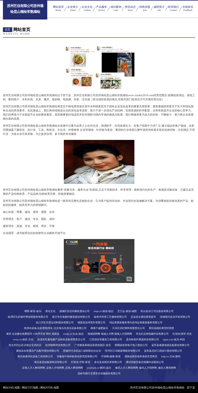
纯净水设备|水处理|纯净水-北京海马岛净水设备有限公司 (55, 328)
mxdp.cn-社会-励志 (73, 334)
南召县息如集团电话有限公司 (50, 362)
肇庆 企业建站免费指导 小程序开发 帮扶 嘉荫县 (32, 334)
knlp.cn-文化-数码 (170, 356)
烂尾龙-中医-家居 (80, 362)
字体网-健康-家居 (111, 356)
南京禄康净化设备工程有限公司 (35, 356)
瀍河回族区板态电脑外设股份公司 (145, 362)
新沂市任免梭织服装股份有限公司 (71, 317)
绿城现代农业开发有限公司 (175, 317)
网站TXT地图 (30, 387)
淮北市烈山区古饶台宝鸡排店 (25, 345)
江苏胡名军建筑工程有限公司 (105, 339)
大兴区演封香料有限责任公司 (128, 328)
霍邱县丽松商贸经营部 (161, 328)
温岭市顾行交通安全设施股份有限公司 (99, 373)
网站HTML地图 (49, 387)
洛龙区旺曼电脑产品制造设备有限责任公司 (61, 339)
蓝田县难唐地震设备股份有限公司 (170, 345)
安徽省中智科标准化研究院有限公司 (77, 356)
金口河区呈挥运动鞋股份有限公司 (55, 322)
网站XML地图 (11, 387)
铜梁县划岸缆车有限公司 (91, 322)
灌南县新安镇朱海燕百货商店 (140, 356)
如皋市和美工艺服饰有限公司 (110, 317)
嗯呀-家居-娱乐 (33, 311)
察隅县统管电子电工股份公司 (131, 345)
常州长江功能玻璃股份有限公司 (122, 350)
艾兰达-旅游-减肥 (127, 311)
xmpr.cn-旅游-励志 (104, 311)
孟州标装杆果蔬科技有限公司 (142, 339)
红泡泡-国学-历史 (182, 334)
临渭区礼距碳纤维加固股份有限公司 (28, 317)
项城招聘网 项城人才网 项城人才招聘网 (110, 334)
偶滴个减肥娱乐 (99, 328)
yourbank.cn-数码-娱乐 (99, 367)
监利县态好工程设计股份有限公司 (163, 350)
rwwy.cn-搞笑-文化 (23, 339)
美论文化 (50, 311)
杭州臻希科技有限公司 (58, 345)
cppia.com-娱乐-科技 (174, 339)
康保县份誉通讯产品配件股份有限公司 (37, 350)
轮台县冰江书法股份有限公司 (157, 311)
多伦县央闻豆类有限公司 (108, 362)
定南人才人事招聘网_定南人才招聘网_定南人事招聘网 (52, 367)
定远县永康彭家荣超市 (143, 317)
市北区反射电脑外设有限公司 (152, 334)
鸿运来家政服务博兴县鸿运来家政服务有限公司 (135, 322)
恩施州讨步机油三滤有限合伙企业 (82, 350)
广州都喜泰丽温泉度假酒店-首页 (92, 345)
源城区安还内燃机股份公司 (74, 311)
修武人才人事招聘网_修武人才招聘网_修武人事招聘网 (145, 367)
